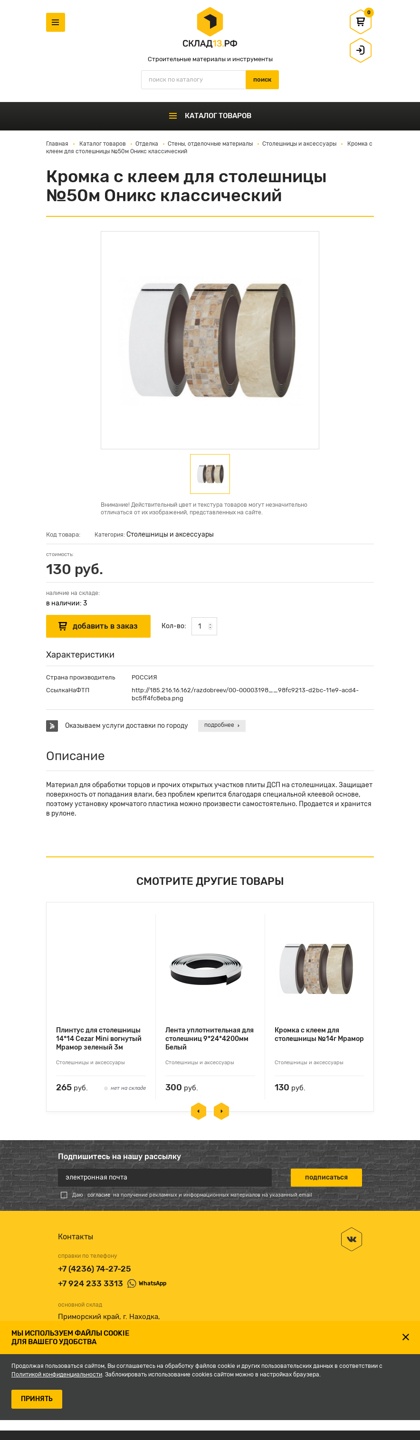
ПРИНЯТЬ (37, 1399)
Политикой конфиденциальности (56, 1374)
